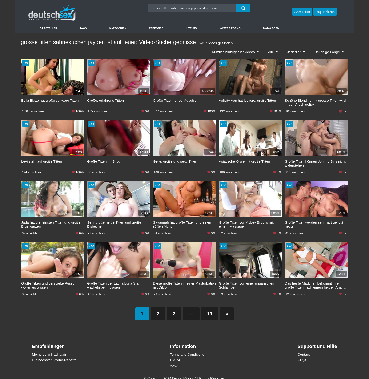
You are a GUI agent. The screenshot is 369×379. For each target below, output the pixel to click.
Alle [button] (271, 52)
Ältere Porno (230, 28)
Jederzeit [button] (294, 52)
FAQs (301, 354)
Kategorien (118, 28)
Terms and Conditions (187, 349)
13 (209, 307)
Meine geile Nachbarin (49, 349)
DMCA (175, 354)
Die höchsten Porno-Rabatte (54, 354)
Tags (83, 28)
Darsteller (48, 28)
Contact (303, 349)
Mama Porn (271, 28)
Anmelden (302, 12)
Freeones (156, 28)
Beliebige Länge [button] (327, 52)
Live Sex (192, 28)
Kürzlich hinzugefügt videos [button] (234, 52)
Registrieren (325, 12)
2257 (174, 360)
